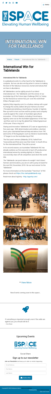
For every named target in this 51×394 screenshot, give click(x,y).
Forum (17, 59)
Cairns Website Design (43, 390)
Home (9, 59)
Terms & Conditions (26, 388)
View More (26, 282)
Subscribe (25, 378)
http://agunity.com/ (30, 177)
